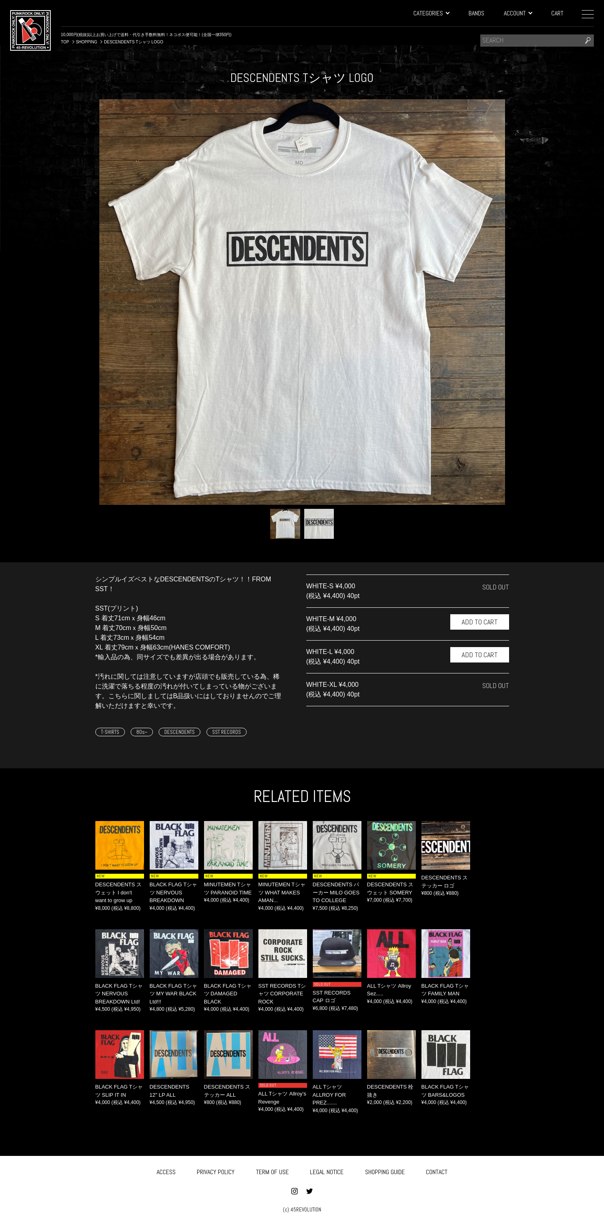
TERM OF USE (272, 1170)
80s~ (141, 732)
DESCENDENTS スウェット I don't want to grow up (118, 892)
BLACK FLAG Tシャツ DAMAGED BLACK (228, 994)
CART (557, 13)
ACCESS (166, 1170)
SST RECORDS (226, 732)
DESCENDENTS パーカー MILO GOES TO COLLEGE (336, 892)
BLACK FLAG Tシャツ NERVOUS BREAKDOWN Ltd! (119, 994)
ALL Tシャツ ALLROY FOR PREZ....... (329, 1095)
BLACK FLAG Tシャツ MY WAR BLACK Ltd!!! (174, 994)
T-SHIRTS (110, 732)
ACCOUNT (518, 13)
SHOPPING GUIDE (385, 1170)
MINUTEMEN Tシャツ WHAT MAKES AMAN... (281, 892)
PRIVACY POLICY (215, 1170)
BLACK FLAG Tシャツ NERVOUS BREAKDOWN (174, 892)
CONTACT (436, 1170)
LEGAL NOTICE (327, 1170)
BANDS (476, 13)
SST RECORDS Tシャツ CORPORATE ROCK (282, 994)
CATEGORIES (431, 13)
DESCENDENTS (179, 732)
